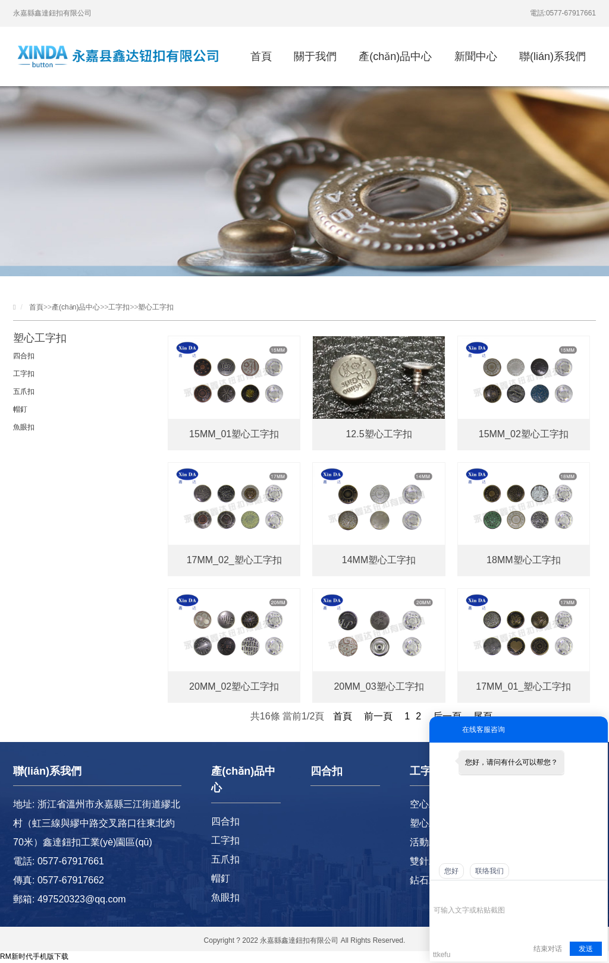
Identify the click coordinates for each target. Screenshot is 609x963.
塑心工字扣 (156, 307)
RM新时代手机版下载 (34, 956)
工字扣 (119, 307)
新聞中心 (475, 56)
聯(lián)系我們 (552, 56)
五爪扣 (23, 391)
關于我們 (315, 56)
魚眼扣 (23, 427)
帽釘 (20, 409)
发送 (586, 949)
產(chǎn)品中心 (395, 56)
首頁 (261, 56)
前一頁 (378, 716)
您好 (451, 871)
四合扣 (23, 356)
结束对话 (547, 949)
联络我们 (489, 871)
